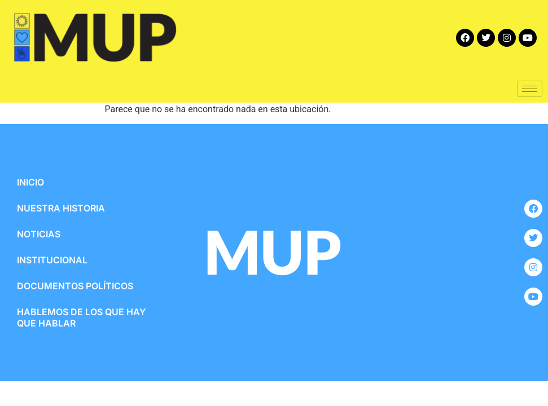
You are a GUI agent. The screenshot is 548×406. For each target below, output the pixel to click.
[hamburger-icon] (529, 89)
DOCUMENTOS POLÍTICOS (75, 286)
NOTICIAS (38, 234)
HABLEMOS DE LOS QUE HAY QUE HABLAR (81, 317)
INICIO (30, 182)
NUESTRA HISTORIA (61, 208)
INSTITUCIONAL (52, 260)
